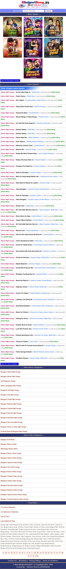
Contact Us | (13, 561)
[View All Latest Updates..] (9, 364)
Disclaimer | (23, 561)
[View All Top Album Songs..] (10, 80)
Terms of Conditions (50, 561)
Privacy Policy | (35, 561)
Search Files (32, 11)
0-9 (37, 556)
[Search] (48, 11)
